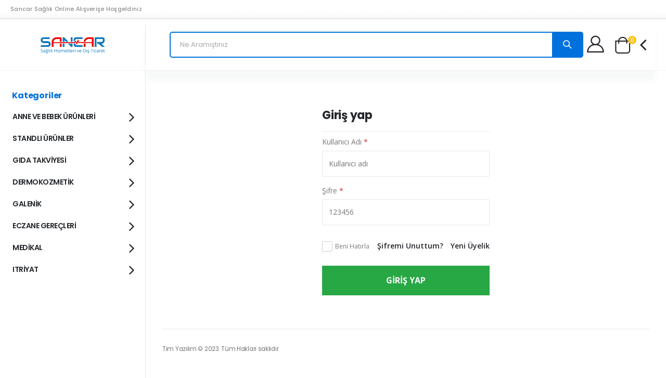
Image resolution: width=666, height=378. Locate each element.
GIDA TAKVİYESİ (72, 159)
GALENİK (72, 203)
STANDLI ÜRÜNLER (72, 137)
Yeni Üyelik (470, 246)
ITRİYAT (72, 268)
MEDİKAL (72, 247)
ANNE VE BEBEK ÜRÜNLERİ (72, 116)
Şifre (332, 190)
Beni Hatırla (352, 246)
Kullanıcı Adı (345, 142)
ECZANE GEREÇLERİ (72, 225)
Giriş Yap (406, 280)
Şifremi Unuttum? (410, 246)
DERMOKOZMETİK (72, 181)
